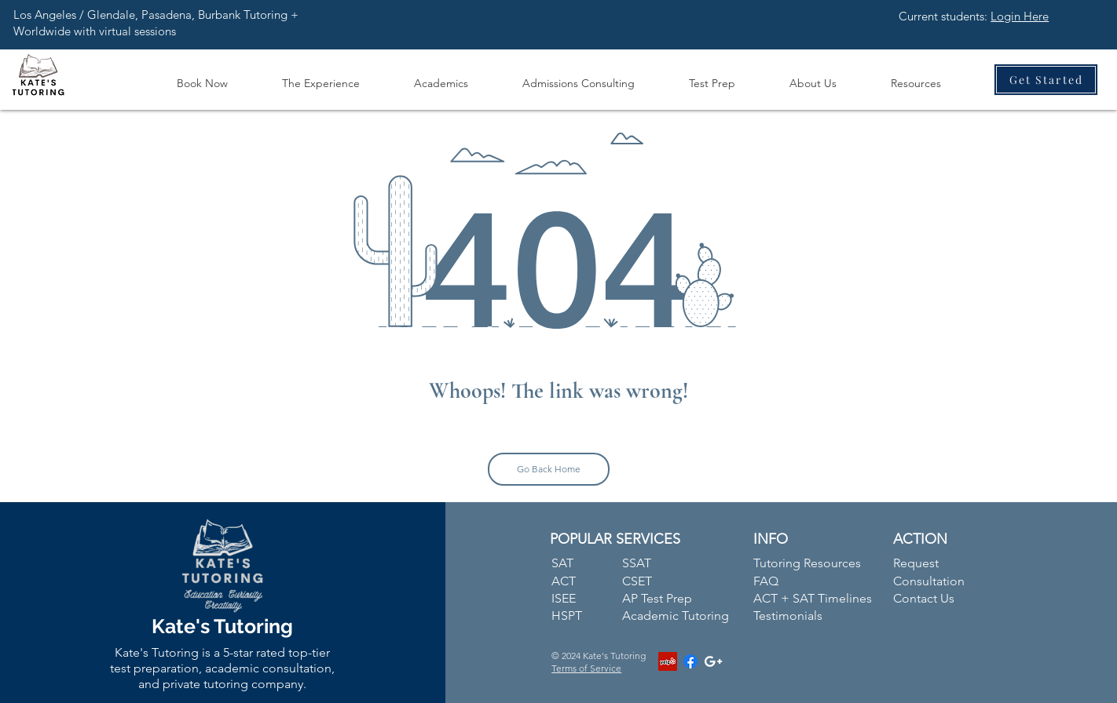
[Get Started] (1046, 80)
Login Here (1020, 16)
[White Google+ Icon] (713, 661)
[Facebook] (690, 661)
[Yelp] (667, 661)
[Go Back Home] (549, 469)
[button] (320, 76)
